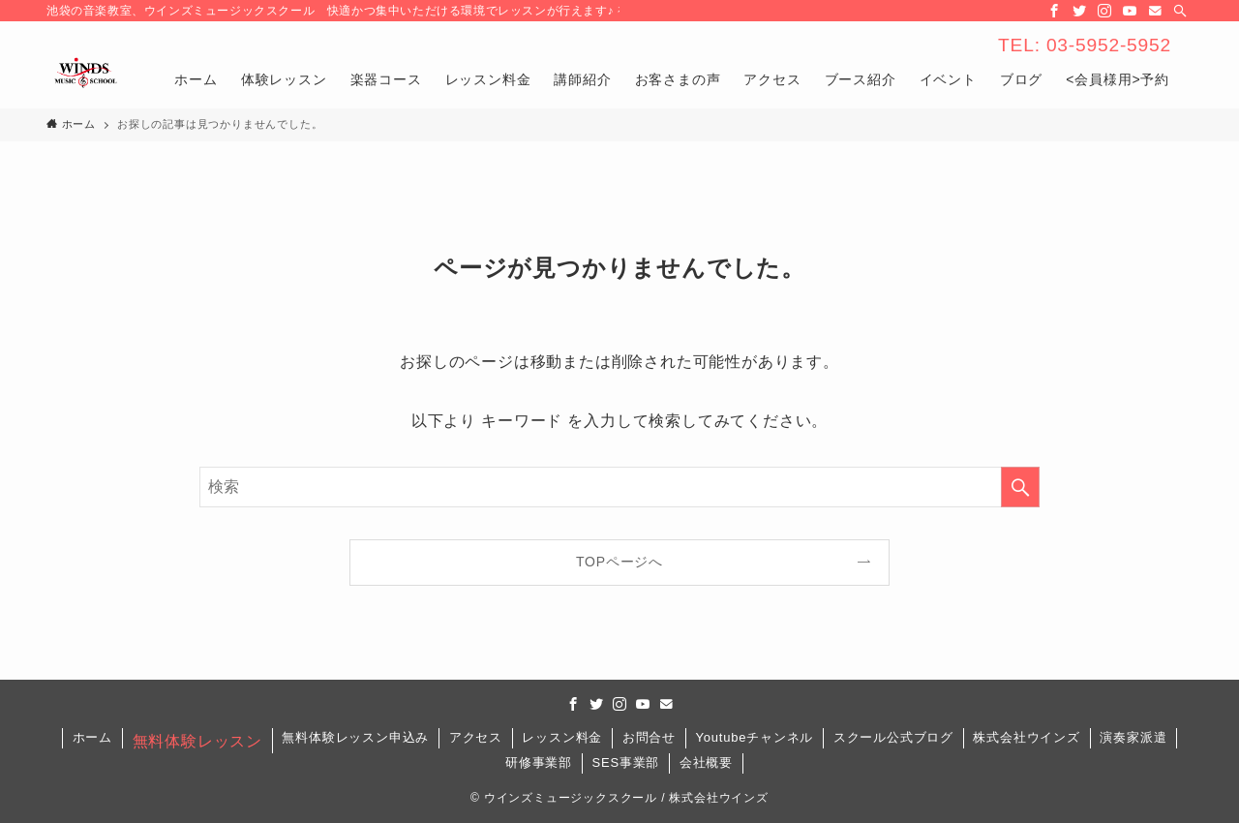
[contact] (1154, 10)
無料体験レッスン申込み (355, 737)
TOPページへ (619, 561)
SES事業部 (625, 762)
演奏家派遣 (1133, 737)
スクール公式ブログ (893, 737)
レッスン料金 (562, 737)
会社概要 (706, 762)
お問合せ (649, 737)
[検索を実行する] (1020, 487)
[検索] (1180, 10)
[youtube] (1129, 10)
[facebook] (1054, 10)
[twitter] (1079, 10)
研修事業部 (538, 762)
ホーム (92, 737)
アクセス (475, 737)
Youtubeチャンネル (754, 737)
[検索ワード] (619, 487)
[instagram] (1104, 10)
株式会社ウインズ (1026, 737)
